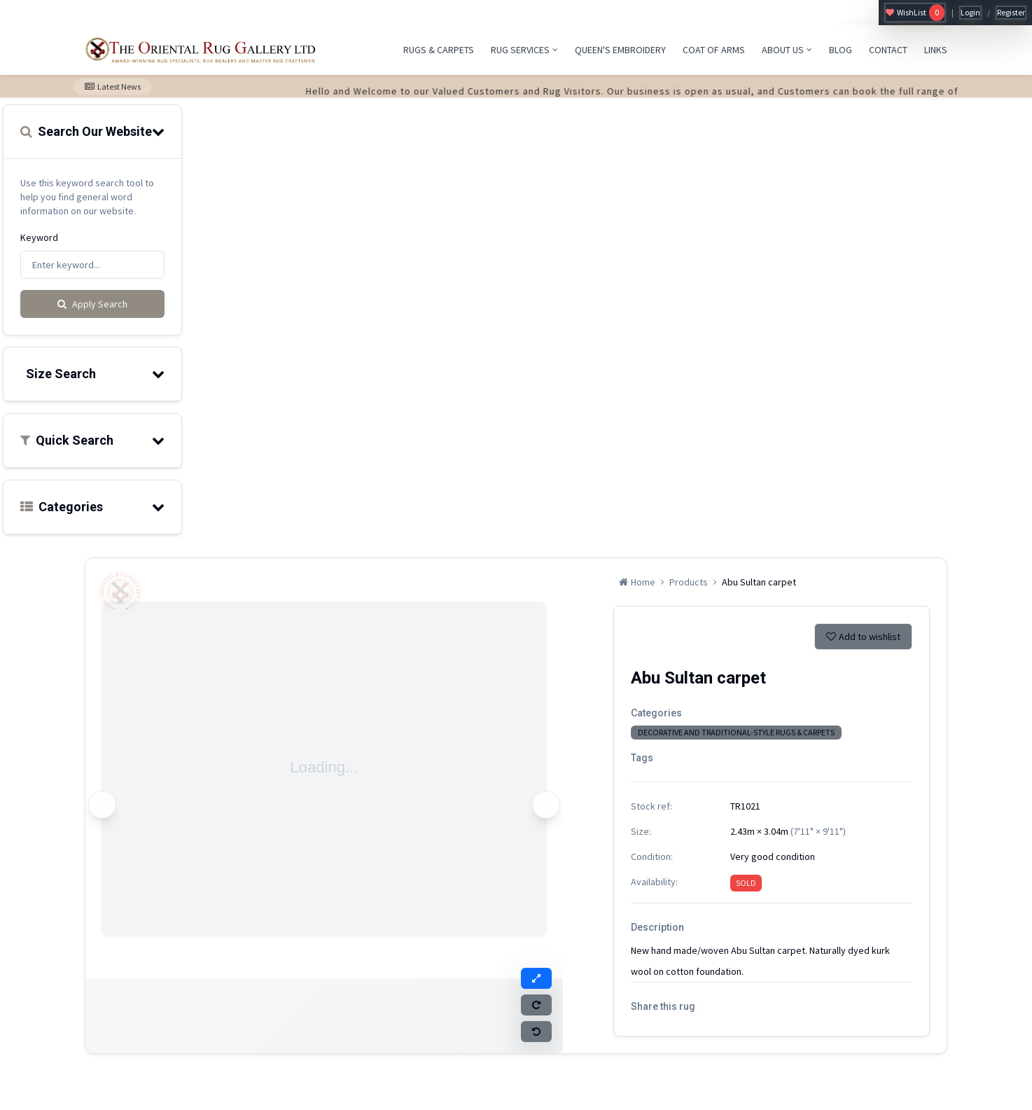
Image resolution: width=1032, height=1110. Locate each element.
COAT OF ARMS (714, 49)
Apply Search (92, 304)
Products (688, 582)
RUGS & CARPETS (438, 49)
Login (970, 12)
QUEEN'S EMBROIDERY (620, 49)
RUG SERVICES (524, 49)
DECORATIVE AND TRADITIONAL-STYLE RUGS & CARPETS (736, 732)
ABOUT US (787, 49)
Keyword (39, 237)
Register (1011, 12)
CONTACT (888, 49)
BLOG (840, 49)
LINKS (935, 49)
